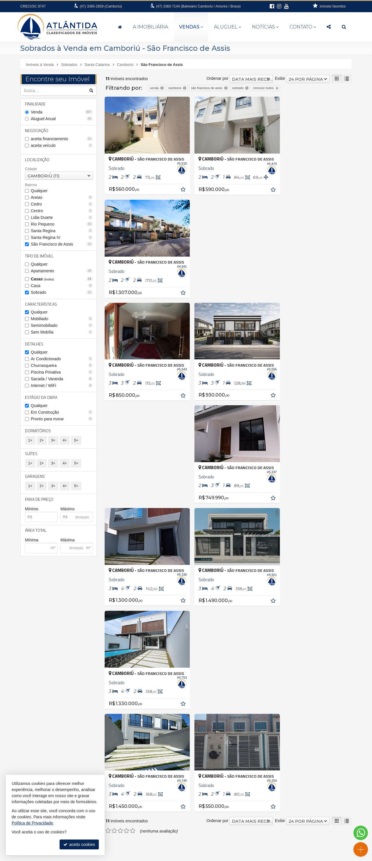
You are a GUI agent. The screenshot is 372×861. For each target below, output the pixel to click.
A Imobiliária (150, 27)
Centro (62, 210)
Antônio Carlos (37, 683)
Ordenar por (217, 78)
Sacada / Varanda (62, 379)
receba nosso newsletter (303, 807)
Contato (302, 27)
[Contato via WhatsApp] (360, 833)
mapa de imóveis (302, 824)
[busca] (344, 27)
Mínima (31, 540)
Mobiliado (62, 319)
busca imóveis (303, 830)
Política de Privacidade (245, 857)
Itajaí (28, 726)
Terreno (257, 715)
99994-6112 (189, 830)
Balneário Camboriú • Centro (163, 720)
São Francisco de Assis (62, 244)
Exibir (280, 78)
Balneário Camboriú (42, 689)
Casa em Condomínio (270, 703)
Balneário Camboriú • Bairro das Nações (174, 695)
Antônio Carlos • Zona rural (161, 683)
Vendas (191, 27)
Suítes (31, 454)
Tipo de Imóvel (39, 256)
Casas (62, 279)
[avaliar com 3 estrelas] (120, 507)
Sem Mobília (62, 332)
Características (41, 304)
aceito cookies (79, 844)
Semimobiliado (62, 325)
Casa (62, 285)
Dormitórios (38, 431)
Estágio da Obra (41, 398)
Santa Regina (62, 230)
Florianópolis (35, 720)
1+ (30, 441)
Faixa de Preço (39, 500)
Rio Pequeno (62, 224)
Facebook (303, 836)
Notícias (265, 27)
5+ (76, 441)
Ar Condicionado (62, 359)
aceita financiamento (62, 138)
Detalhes (34, 344)
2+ (42, 441)
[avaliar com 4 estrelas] (126, 507)
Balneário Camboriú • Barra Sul (165, 714)
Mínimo (31, 509)
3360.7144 (189, 824)
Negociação (36, 130)
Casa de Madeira (266, 697)
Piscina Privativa (62, 372)
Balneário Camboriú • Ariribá (163, 689)
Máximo (67, 509)
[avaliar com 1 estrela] (108, 507)
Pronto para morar (62, 419)
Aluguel (227, 27)
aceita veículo (62, 145)
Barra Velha (34, 701)
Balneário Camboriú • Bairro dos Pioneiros (175, 701)
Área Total (35, 531)
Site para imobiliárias (284, 857)
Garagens (35, 477)
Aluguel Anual (62, 118)
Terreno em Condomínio (272, 727)
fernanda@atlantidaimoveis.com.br (189, 836)
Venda (62, 112)
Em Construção (62, 412)
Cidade (31, 169)
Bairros (31, 185)
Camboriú (33, 714)
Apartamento (62, 271)
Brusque (31, 707)
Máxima (67, 540)
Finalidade (35, 104)
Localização (37, 159)
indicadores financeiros (302, 813)
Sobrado (62, 292)
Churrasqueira (62, 365)
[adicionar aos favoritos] (178, 186)
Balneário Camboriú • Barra (162, 707)
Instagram (303, 842)
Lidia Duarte (62, 217)
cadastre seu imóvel (303, 819)
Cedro (62, 204)
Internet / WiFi (62, 385)
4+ (65, 441)
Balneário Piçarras (40, 695)
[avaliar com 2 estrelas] (114, 507)
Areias (62, 197)
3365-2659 (101, 6)
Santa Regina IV (62, 237)
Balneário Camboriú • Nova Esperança (172, 726)
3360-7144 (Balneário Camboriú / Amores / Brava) (198, 6)
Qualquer (39, 190)
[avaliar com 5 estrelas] (132, 507)
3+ (53, 441)
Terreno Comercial (267, 721)
